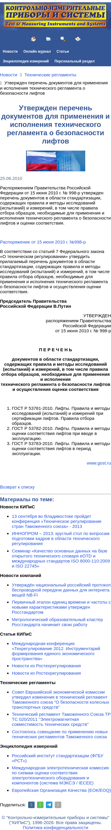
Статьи (63, 51)
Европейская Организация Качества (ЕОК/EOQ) (61, 790)
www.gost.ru (99, 462)
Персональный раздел (74, 61)
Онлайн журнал (37, 51)
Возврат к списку (17, 486)
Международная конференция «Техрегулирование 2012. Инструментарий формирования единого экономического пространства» (56, 651)
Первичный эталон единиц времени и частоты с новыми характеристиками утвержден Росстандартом (61, 607)
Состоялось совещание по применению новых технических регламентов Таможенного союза (60, 734)
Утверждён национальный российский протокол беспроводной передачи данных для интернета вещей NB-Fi (61, 589)
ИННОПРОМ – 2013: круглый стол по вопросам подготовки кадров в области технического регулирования (60, 538)
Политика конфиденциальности (55, 827)
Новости (10, 51)
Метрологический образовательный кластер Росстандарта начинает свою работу (57, 622)
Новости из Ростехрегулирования (46, 665)
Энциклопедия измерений (26, 61)
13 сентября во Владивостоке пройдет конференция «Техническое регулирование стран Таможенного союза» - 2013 (57, 521)
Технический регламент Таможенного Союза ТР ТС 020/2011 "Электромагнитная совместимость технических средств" (61, 719)
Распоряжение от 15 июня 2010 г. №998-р (43, 241)
